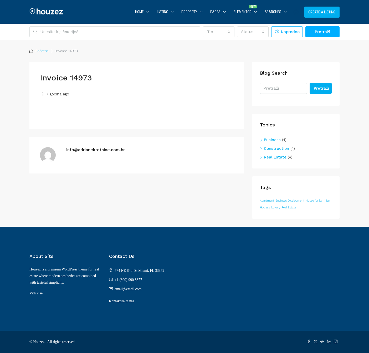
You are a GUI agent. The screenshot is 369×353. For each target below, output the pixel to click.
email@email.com (128, 289)
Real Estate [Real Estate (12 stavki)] (288, 207)
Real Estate (275, 157)
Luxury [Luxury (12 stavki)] (275, 207)
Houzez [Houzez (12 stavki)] (265, 207)
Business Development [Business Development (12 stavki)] (289, 200)
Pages (215, 12)
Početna (42, 51)
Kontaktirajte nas (121, 301)
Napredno (287, 31)
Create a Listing (321, 12)
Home (139, 12)
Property (189, 12)
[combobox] (218, 31)
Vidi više (36, 293)
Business (272, 139)
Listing (162, 12)
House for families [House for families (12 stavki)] (318, 200)
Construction (276, 148)
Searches (273, 12)
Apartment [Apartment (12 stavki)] (267, 200)
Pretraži (322, 31)
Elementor (243, 12)
